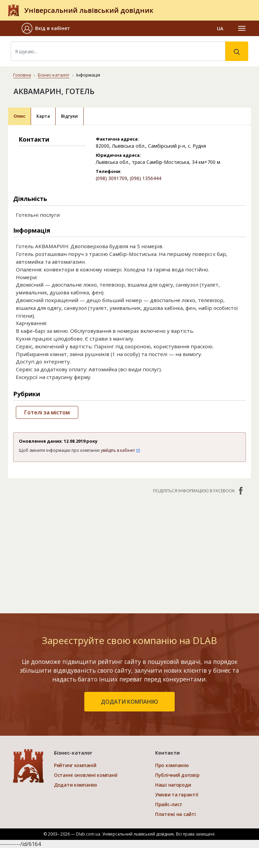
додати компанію (129, 701)
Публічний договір (177, 775)
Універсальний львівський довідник (88, 10)
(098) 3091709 (111, 178)
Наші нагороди (173, 785)
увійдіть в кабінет (120, 450)
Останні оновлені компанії (85, 775)
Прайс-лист (168, 804)
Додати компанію (75, 785)
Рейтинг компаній (75, 765)
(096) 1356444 (145, 178)
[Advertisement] (129, 550)
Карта (43, 116)
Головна (22, 75)
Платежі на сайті (175, 814)
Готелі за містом (47, 412)
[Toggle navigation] (242, 28)
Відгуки (69, 116)
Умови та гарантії (176, 794)
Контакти (167, 753)
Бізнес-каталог (53, 75)
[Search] (118, 51)
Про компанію (172, 765)
